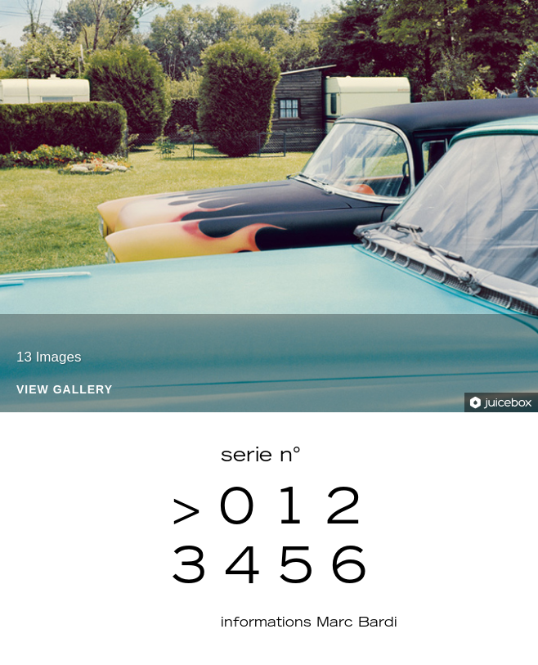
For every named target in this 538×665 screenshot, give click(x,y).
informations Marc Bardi (309, 623)
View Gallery (64, 390)
